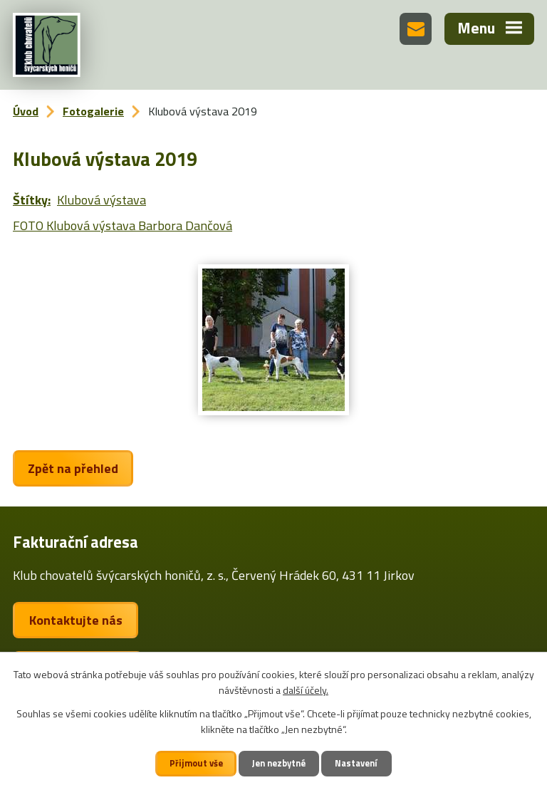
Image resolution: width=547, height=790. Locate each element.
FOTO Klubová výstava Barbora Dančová (122, 225)
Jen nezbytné (279, 763)
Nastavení (356, 763)
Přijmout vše (196, 763)
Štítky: (32, 199)
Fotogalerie (93, 111)
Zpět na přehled (73, 468)
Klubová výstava (101, 199)
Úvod (25, 111)
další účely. (305, 689)
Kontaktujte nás (76, 620)
